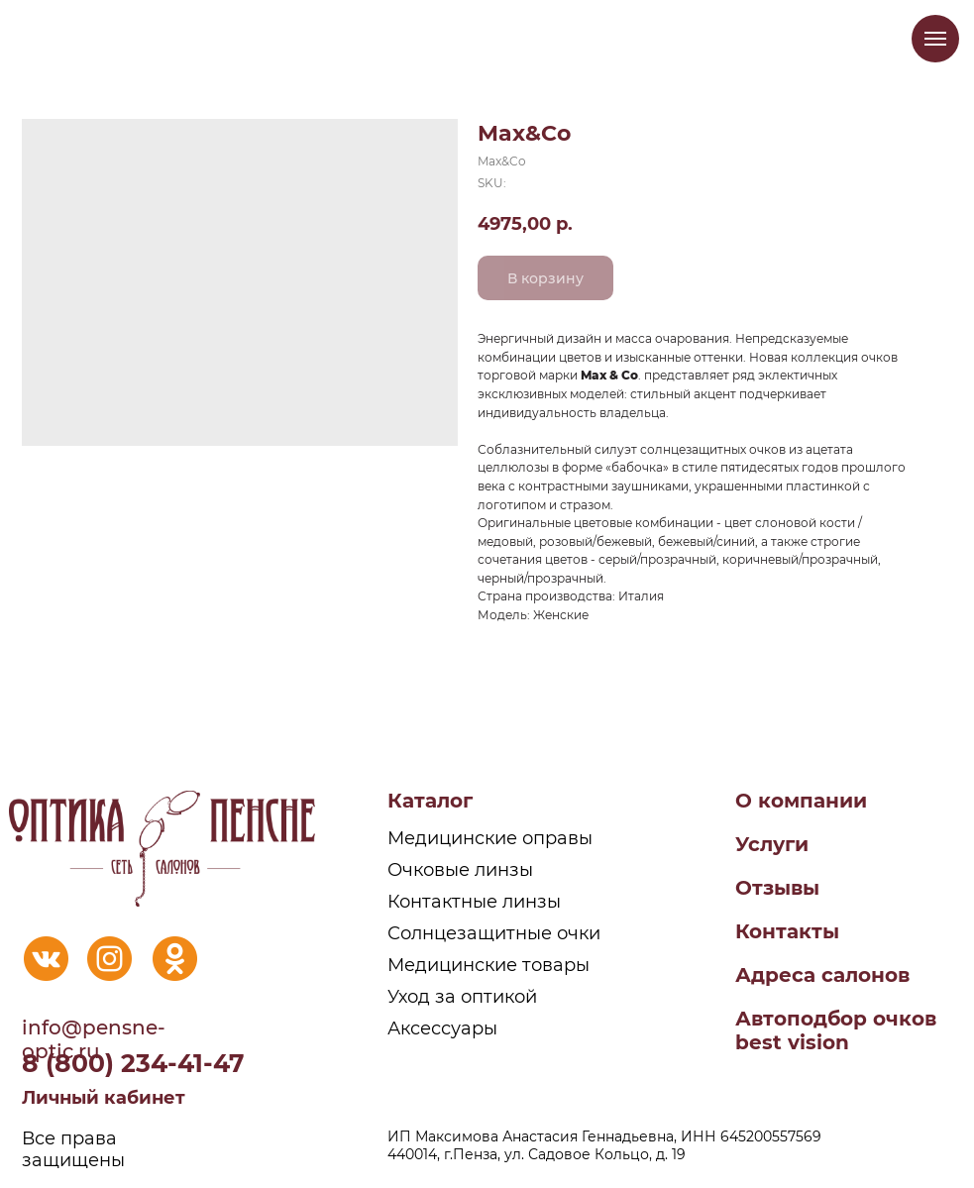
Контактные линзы (474, 902)
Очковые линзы (460, 870)
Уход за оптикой (462, 997)
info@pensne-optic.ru (93, 1039)
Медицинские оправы (490, 838)
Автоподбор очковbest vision (835, 1030)
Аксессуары (442, 1028)
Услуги (772, 844)
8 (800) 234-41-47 (133, 1063)
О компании (801, 800)
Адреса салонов (822, 975)
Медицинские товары (488, 965)
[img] (46, 958)
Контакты (787, 931)
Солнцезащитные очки (493, 933)
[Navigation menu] (935, 39)
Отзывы (777, 888)
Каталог (430, 800)
